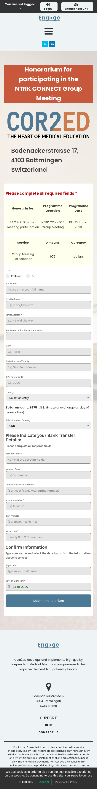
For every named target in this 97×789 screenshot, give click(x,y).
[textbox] (45, 397)
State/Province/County (17, 361)
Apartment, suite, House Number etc (24, 330)
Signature (11, 565)
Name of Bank (13, 469)
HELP (48, 725)
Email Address (14, 299)
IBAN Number (12, 516)
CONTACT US (48, 732)
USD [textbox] (12, 426)
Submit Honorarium (48, 601)
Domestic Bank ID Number (20, 484)
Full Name (11, 283)
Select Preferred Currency (18, 420)
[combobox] (48, 397)
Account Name (14, 453)
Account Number (15, 500)
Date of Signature (15, 581)
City (8, 345)
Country (10, 392)
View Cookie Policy (66, 782)
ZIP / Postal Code (15, 377)
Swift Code (12, 531)
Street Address (14, 314)
